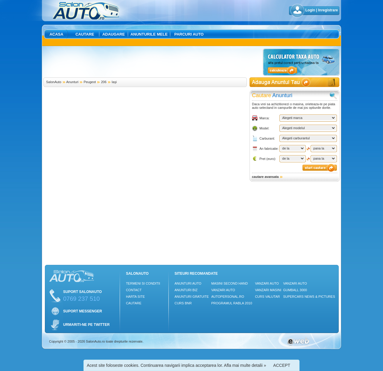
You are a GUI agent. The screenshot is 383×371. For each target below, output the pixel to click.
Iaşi (114, 82)
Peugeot (89, 82)
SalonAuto (53, 82)
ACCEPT (281, 365)
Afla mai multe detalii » (245, 365)
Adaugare (113, 34)
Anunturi (72, 82)
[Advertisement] (152, 61)
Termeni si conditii (143, 283)
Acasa (56, 34)
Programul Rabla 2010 (231, 303)
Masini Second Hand (229, 283)
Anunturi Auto (187, 283)
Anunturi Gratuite (191, 296)
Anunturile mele (149, 34)
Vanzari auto (223, 290)
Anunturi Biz (185, 290)
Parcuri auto (189, 34)
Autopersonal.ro (227, 296)
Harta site (135, 296)
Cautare (84, 34)
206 (104, 82)
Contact (134, 290)
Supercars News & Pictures (309, 296)
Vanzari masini (268, 290)
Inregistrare (328, 10)
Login (310, 10)
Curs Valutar (267, 296)
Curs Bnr (183, 303)
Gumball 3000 (295, 290)
